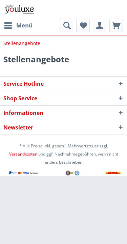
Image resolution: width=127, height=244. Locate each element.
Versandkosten (23, 154)
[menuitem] (18, 25)
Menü (18, 24)
